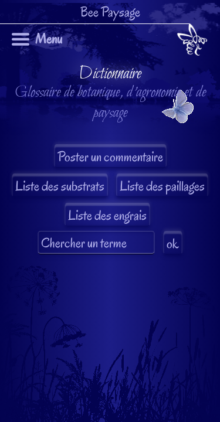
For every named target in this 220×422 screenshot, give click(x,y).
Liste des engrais (107, 215)
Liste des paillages (162, 186)
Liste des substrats (59, 186)
